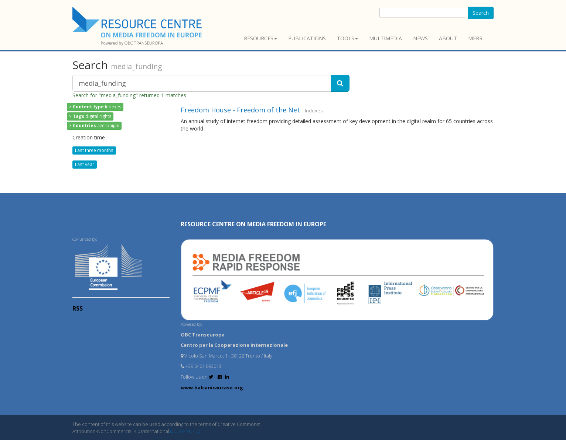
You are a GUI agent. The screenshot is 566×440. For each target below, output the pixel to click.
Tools (347, 38)
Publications (307, 38)
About (448, 38)
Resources (260, 38)
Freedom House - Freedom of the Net (240, 109)
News (420, 38)
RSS (77, 308)
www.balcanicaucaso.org (212, 387)
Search (481, 12)
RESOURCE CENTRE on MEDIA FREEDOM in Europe (253, 224)
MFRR (475, 38)
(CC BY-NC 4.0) (185, 431)
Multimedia (385, 38)
